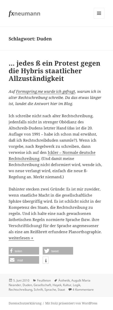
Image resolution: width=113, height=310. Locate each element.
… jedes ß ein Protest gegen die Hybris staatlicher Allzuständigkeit (54, 70)
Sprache (50, 289)
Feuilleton (44, 280)
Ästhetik (64, 280)
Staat (61, 289)
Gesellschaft (42, 285)
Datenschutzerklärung (25, 303)
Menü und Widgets (99, 18)
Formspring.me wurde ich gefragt (45, 91)
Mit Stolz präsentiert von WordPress (71, 303)
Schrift (38, 289)
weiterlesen (21, 237)
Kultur (67, 285)
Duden (27, 285)
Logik (76, 285)
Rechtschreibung (20, 289)
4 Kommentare (83, 289)
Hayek (57, 285)
